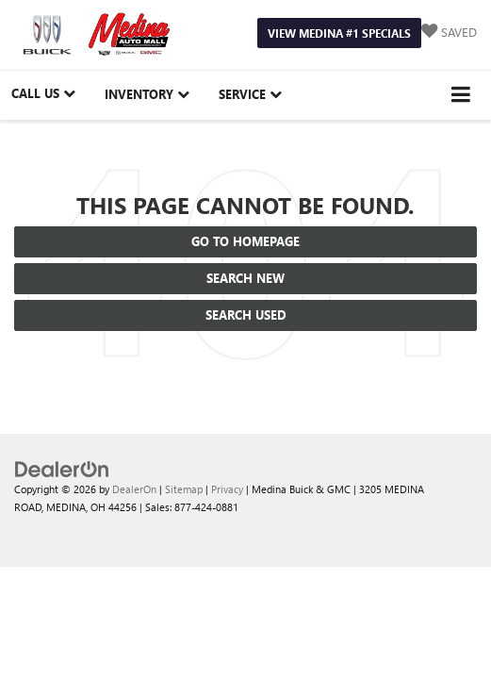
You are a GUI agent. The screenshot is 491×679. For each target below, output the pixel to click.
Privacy (227, 489)
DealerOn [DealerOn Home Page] (134, 489)
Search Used (245, 314)
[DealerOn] (62, 468)
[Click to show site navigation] (461, 95)
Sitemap (184, 489)
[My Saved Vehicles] (449, 32)
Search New (245, 278)
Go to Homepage (245, 241)
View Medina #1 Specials (339, 33)
